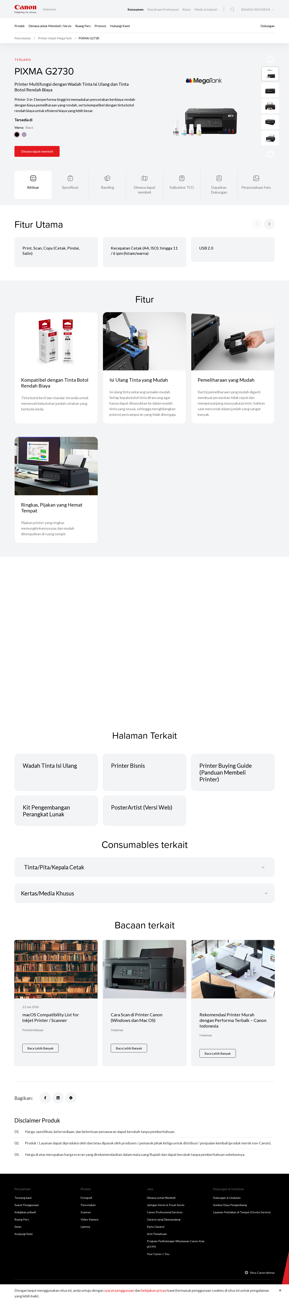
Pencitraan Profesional (163, 9)
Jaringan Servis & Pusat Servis (165, 1205)
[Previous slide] (270, 154)
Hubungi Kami (120, 26)
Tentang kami (23, 1197)
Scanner (86, 1212)
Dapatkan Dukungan (219, 189)
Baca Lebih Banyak (40, 1048)
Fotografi (86, 1197)
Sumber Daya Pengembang (230, 1205)
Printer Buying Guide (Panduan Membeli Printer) (225, 772)
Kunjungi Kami (23, 1234)
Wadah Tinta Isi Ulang (50, 765)
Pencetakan (88, 1205)
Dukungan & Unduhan (227, 1197)
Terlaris (22, 59)
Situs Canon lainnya (262, 1272)
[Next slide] (270, 59)
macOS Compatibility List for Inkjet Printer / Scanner (50, 1017)
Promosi (100, 26)
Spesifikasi (70, 187)
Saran (17, 1226)
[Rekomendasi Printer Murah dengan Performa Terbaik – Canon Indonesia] (233, 1003)
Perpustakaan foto (256, 187)
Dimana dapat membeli (37, 151)
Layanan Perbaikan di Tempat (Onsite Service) (242, 1212)
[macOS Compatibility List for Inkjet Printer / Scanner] (56, 1003)
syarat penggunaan (119, 1290)
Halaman (117, 1030)
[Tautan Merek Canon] (25, 9)
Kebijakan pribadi (25, 1212)
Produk (19, 26)
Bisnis (186, 9)
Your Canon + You (158, 1254)
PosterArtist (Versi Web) (141, 807)
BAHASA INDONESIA (255, 9)
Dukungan (268, 26)
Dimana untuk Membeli (161, 1197)
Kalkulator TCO (182, 187)
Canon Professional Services (165, 1212)
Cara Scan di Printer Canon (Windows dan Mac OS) (136, 1017)
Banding (107, 187)
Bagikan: (23, 1098)
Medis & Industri (205, 9)
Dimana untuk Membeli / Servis (49, 26)
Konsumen (136, 9)
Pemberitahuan (32, 1030)
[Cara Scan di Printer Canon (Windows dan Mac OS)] (144, 1003)
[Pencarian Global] (232, 9)
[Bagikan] (45, 1097)
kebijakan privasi (154, 1290)
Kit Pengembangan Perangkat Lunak (46, 811)
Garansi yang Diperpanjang (163, 1219)
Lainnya (85, 1226)
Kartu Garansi (155, 1226)
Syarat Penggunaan (26, 1205)
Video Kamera (89, 1219)
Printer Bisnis (128, 765)
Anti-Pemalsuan (157, 1234)
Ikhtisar (33, 187)
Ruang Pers (83, 26)
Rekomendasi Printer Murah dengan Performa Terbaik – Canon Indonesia (232, 1020)
